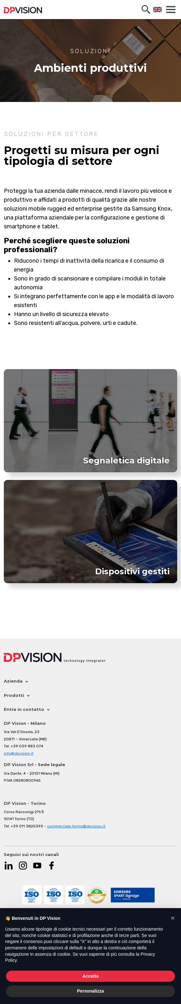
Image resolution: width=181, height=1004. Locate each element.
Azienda (16, 681)
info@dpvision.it (18, 753)
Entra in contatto (26, 709)
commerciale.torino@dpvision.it (76, 826)
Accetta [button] (90, 976)
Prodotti (16, 695)
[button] (173, 918)
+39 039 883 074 (27, 746)
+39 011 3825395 (27, 826)
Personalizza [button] (90, 991)
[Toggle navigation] (170, 9)
